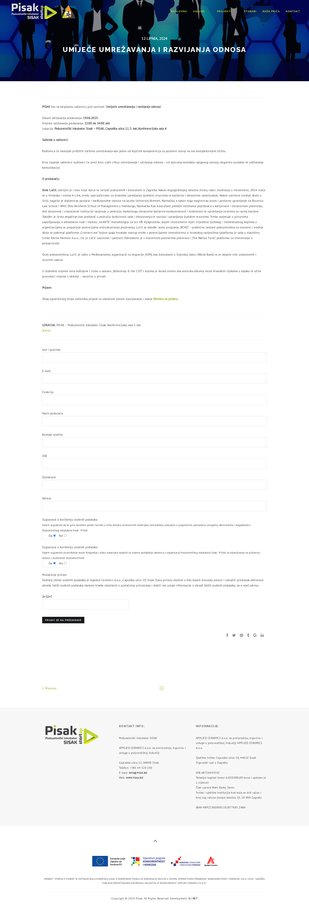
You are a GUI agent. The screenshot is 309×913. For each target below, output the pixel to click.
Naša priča (271, 11)
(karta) (46, 330)
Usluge (211, 11)
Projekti (230, 11)
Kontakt (293, 11)
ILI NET (193, 898)
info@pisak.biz (138, 772)
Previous (49, 688)
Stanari (250, 11)
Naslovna (191, 11)
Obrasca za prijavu (165, 299)
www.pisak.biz (134, 777)
